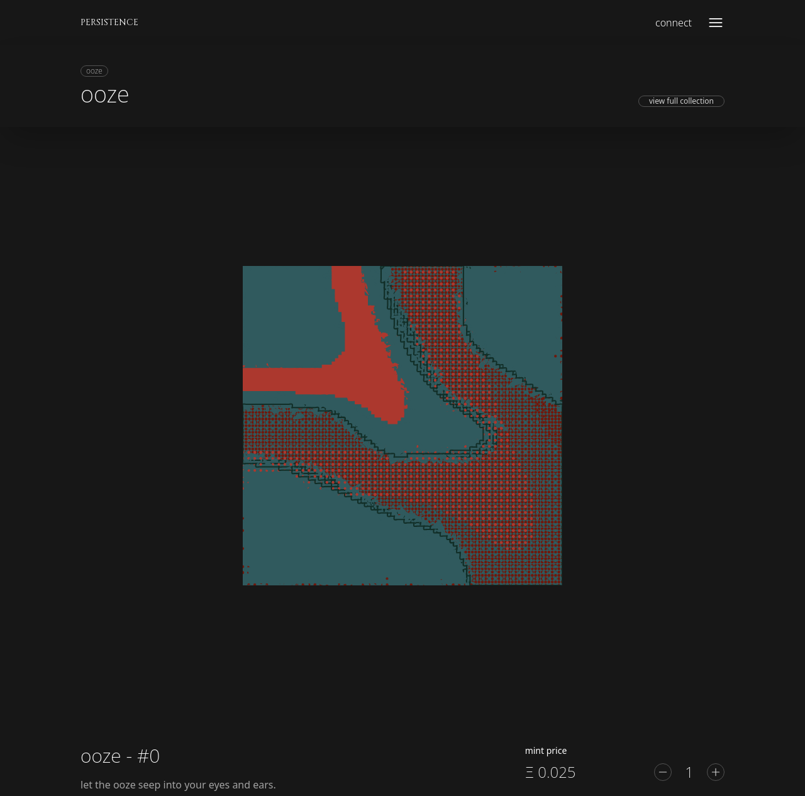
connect (673, 23)
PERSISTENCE (109, 22)
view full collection (681, 101)
